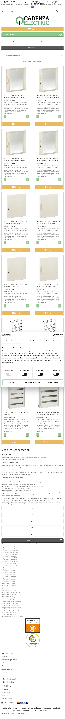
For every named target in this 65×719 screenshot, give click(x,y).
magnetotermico (30, 710)
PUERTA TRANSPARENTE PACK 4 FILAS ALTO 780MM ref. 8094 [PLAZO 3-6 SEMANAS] (16, 160)
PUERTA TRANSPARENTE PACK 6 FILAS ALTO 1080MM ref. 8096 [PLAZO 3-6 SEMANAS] (14, 96)
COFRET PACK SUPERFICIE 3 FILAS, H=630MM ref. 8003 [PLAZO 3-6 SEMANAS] (47, 413)
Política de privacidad (8, 679)
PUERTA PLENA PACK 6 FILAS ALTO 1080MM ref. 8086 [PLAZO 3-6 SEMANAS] (15, 222)
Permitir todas (53, 382)
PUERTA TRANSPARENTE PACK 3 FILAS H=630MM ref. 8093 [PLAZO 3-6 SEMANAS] (48, 160)
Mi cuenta (4, 689)
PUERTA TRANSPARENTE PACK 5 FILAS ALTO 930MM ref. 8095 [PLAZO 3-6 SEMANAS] (48, 96)
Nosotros (4, 657)
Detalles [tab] (32, 341)
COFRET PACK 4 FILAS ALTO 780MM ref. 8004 (16, 413)
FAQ (2, 663)
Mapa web (5, 666)
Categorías (32, 34)
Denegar (12, 382)
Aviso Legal (5, 676)
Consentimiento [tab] (11, 341)
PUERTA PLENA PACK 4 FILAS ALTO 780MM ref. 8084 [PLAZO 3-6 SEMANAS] (15, 286)
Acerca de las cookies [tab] (53, 341)
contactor (22, 708)
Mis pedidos (5, 692)
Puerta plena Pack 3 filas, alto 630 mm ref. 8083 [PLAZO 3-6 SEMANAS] (48, 286)
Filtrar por (44, 48)
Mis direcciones (6, 698)
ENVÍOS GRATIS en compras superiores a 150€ (19, 2)
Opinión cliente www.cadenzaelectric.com (15, 713)
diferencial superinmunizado (39, 708)
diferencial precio (45, 710)
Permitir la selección (32, 382)
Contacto (4, 673)
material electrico (10, 708)
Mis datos (4, 695)
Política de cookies (7, 682)
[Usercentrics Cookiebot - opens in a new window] (54, 335)
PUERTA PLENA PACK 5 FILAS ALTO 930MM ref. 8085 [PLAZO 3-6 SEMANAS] (48, 222)
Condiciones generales (9, 660)
